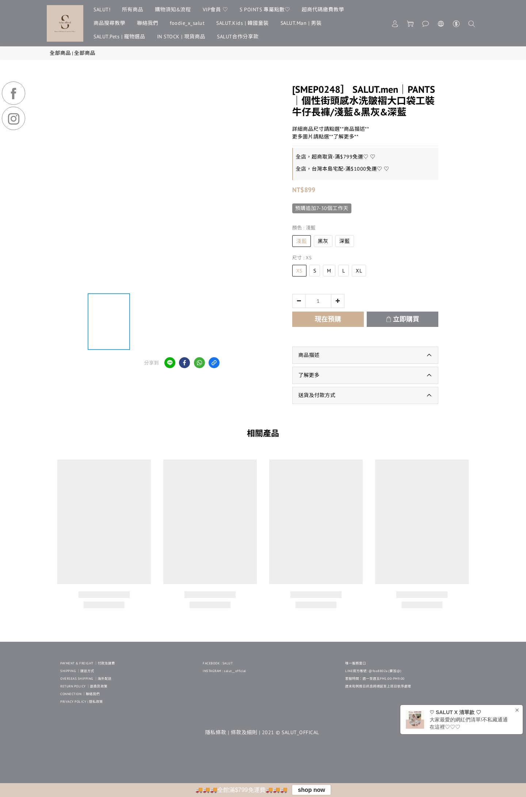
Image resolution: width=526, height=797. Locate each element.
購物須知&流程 (173, 9)
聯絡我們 (147, 23)
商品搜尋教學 (109, 23)
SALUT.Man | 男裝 (301, 23)
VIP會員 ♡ (215, 9)
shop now (311, 790)
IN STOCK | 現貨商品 (181, 36)
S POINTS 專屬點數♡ (265, 9)
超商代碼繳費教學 (323, 9)
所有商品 (132, 9)
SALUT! (102, 9)
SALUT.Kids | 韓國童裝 (242, 23)
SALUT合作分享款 (238, 36)
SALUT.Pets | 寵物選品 (119, 36)
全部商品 (60, 53)
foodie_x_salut (187, 23)
